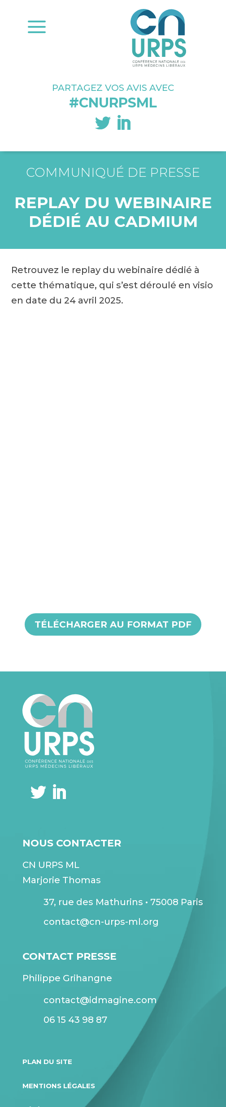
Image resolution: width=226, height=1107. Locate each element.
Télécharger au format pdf (113, 624)
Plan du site (47, 1061)
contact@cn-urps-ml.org (101, 921)
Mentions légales (58, 1085)
